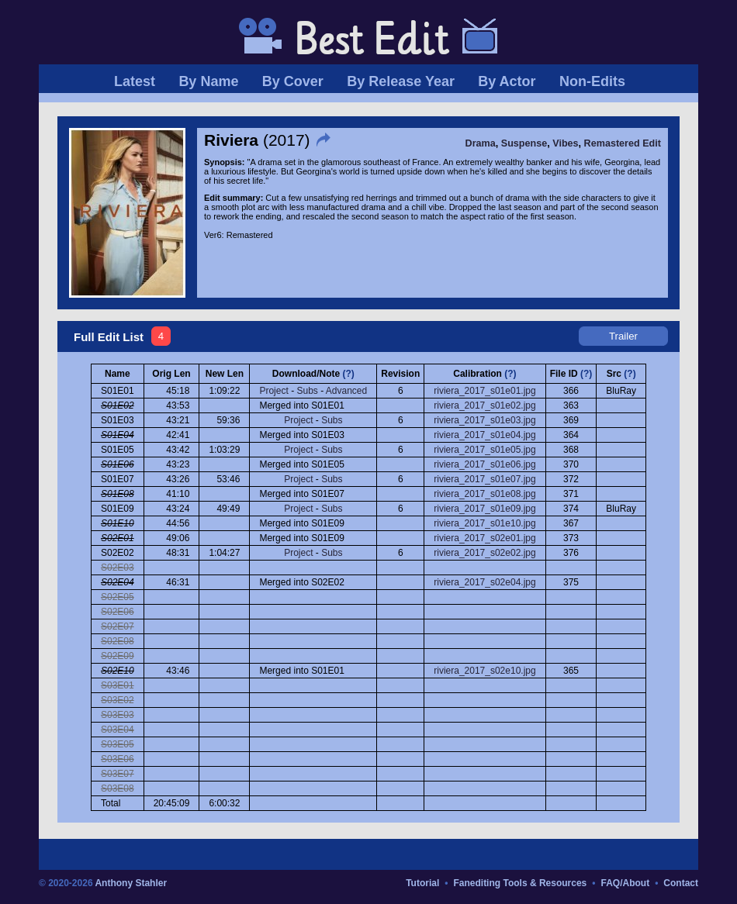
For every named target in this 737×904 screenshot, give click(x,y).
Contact (680, 883)
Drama (480, 143)
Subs (306, 390)
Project (273, 390)
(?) (349, 373)
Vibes (565, 143)
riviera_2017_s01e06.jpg (484, 464)
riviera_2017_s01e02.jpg (484, 405)
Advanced (346, 390)
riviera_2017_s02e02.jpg (484, 552)
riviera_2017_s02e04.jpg (484, 582)
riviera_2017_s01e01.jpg (484, 390)
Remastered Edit (622, 143)
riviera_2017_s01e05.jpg (484, 449)
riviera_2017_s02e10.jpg (484, 670)
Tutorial (422, 883)
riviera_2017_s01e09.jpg (484, 508)
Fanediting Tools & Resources (519, 883)
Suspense (524, 143)
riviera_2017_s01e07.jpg (484, 479)
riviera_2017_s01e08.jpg (484, 493)
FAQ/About (624, 883)
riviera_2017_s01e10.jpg (484, 523)
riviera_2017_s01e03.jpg (484, 420)
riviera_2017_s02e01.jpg (484, 538)
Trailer (623, 336)
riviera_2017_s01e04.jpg (484, 435)
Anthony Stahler (131, 883)
